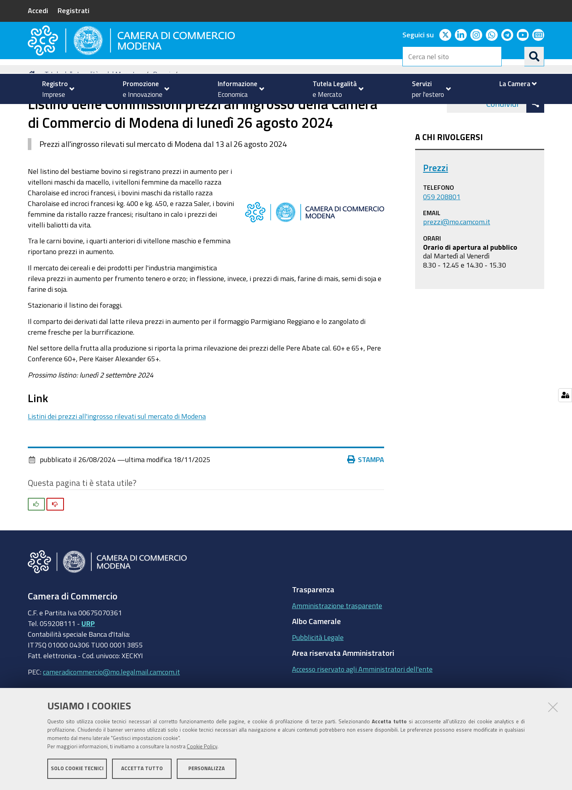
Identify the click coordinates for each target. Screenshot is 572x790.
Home (33, 112)
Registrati (73, 10)
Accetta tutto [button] (142, 769)
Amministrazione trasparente (337, 643)
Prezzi (161, 112)
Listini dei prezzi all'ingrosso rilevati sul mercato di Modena (117, 454)
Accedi (38, 10)
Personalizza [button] (206, 769)
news (189, 112)
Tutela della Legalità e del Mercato (92, 112)
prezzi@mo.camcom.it (456, 260)
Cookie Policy (202, 747)
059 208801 (441, 235)
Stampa (366, 498)
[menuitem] (55, 89)
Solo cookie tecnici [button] (77, 769)
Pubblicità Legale (318, 675)
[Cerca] (534, 56)
